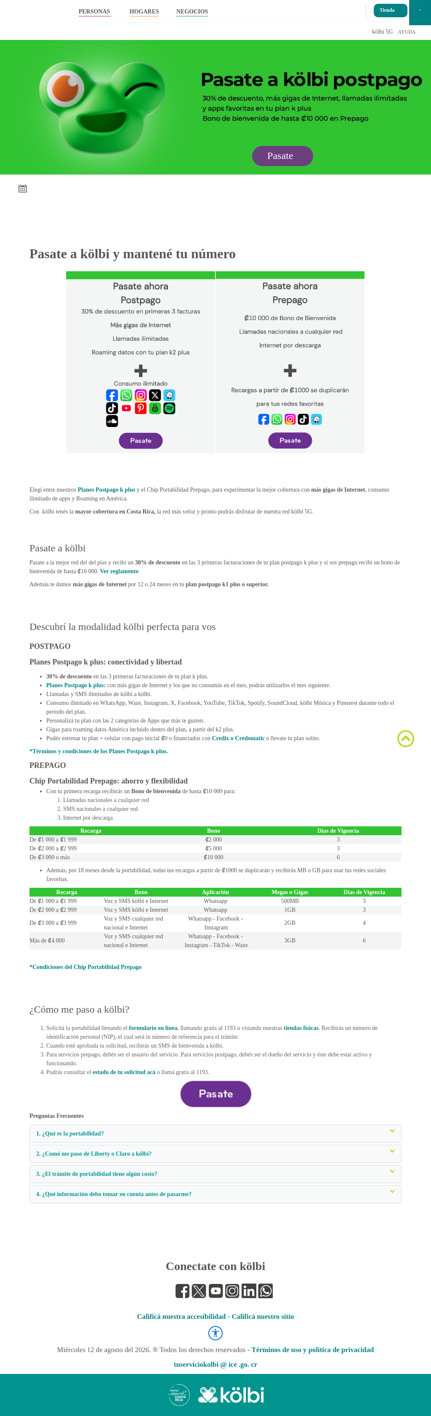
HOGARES (144, 11)
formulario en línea (153, 1028)
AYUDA (406, 32)
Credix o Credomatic (238, 738)
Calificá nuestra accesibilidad (181, 1317)
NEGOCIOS (192, 11)
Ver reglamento (119, 571)
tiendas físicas (301, 1028)
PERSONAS (94, 11)
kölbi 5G (382, 32)
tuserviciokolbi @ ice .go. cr (215, 1364)
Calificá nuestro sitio (262, 1317)
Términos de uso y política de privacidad (313, 1350)
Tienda (387, 7)
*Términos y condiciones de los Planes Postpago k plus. (98, 751)
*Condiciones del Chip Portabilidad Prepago (85, 967)
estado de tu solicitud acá (124, 1072)
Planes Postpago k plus (107, 490)
